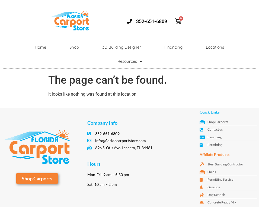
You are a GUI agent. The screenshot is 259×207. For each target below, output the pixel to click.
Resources (129, 61)
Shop (74, 47)
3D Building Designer (121, 47)
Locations (215, 47)
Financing (173, 47)
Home (40, 47)
